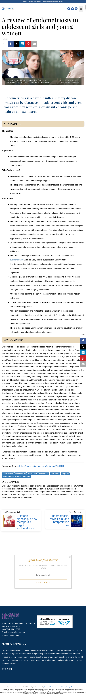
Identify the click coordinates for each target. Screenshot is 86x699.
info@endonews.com (16, 632)
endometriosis (8, 474)
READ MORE (7, 669)
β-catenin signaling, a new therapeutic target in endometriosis (27, 522)
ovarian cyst (32, 474)
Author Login (75, 687)
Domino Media (48, 687)
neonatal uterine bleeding (12, 476)
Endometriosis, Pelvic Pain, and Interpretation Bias (59, 520)
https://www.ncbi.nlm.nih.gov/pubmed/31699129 (41, 466)
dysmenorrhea (16, 260)
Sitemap (57, 687)
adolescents (55, 474)
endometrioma (20, 474)
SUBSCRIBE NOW (43, 582)
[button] (43, 560)
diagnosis (65, 474)
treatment (26, 476)
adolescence (43, 474)
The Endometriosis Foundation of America (51, 1)
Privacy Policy (65, 687)
